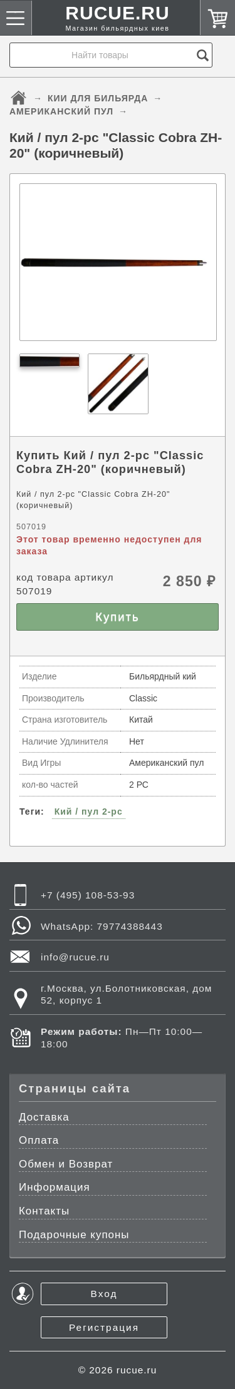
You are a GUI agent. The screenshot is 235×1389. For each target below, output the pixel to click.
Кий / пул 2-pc (89, 811)
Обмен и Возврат (66, 1164)
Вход (104, 1293)
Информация (54, 1187)
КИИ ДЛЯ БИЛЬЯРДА (98, 98)
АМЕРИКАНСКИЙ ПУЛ (61, 111)
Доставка (44, 1117)
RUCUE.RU (118, 20)
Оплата (39, 1140)
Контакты (44, 1211)
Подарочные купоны (74, 1235)
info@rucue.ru (75, 957)
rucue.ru (137, 1370)
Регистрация (104, 1327)
